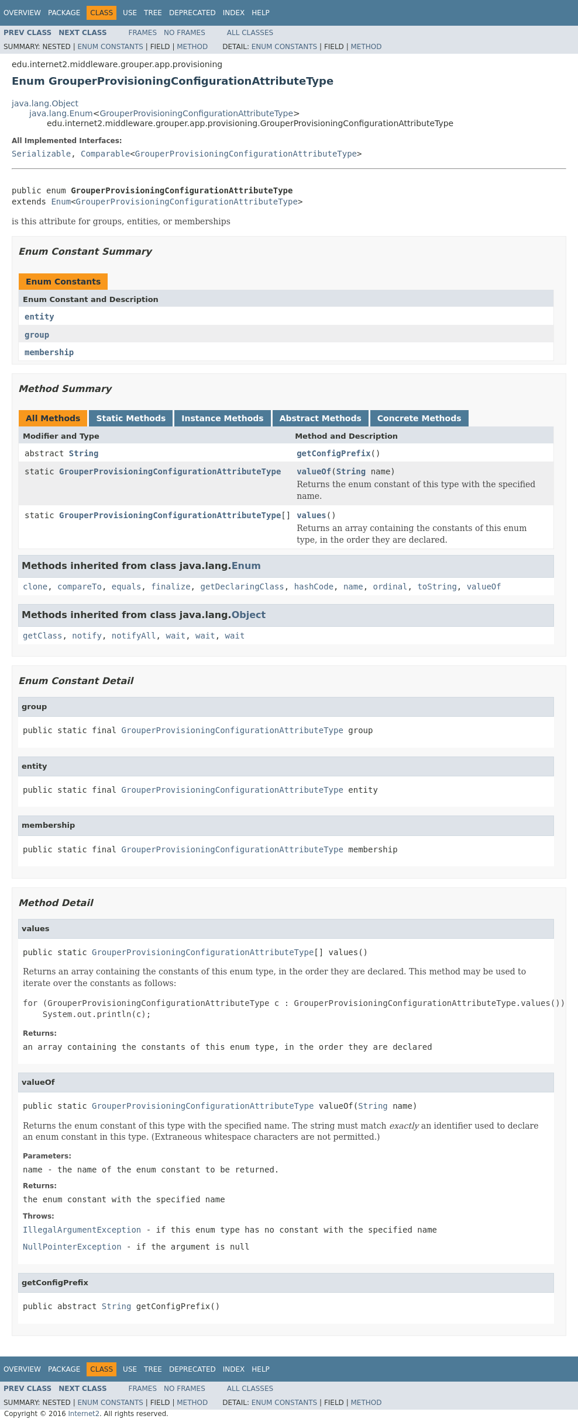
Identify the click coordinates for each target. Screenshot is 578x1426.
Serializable (41, 153)
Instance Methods (222, 418)
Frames (143, 33)
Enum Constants (110, 47)
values (311, 515)
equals (127, 586)
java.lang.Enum (61, 113)
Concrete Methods (419, 418)
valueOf (314, 471)
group (37, 334)
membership (49, 352)
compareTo (79, 586)
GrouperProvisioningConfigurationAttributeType (196, 113)
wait (175, 635)
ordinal (390, 586)
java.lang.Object (45, 103)
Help (261, 13)
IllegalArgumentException (82, 1229)
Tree (153, 13)
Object (249, 614)
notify (87, 635)
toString (436, 586)
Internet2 (83, 1414)
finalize (170, 586)
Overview (22, 13)
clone (35, 586)
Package (64, 13)
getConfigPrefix (333, 453)
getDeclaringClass (242, 586)
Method (192, 47)
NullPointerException (72, 1246)
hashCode (313, 586)
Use (130, 13)
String (84, 453)
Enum (61, 201)
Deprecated (192, 13)
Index (234, 13)
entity (39, 316)
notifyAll (134, 635)
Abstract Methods (321, 418)
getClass (42, 635)
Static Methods (131, 418)
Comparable (105, 153)
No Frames (184, 33)
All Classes (250, 33)
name (353, 586)
